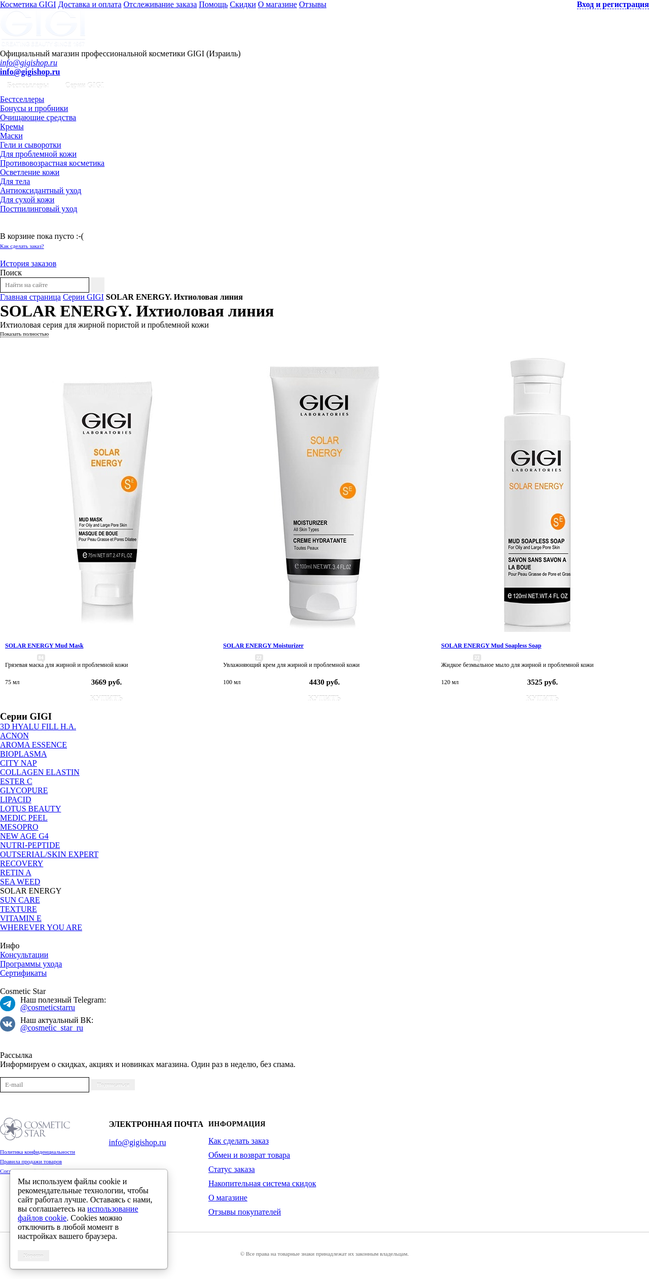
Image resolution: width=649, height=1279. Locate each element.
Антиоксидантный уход (40, 190)
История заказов (28, 263)
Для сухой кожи (27, 199)
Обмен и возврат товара (249, 1155)
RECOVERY (21, 863)
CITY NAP (18, 763)
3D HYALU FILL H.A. (38, 726)
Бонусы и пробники (34, 108)
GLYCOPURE (24, 790)
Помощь (213, 4)
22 (259, 657)
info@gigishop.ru (28, 62)
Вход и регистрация (613, 4)
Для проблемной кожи (38, 154)
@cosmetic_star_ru (51, 1027)
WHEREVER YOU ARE (41, 927)
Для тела (15, 181)
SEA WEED (20, 881)
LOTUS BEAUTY (30, 808)
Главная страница (30, 297)
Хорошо (33, 1256)
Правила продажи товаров (31, 1161)
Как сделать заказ (238, 1140)
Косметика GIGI (28, 4)
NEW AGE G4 (24, 836)
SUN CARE (20, 900)
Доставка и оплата (90, 4)
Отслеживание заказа (160, 4)
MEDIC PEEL (24, 817)
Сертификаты (23, 973)
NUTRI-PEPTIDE (30, 845)
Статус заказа (231, 1169)
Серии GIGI (84, 85)
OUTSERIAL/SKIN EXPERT (49, 854)
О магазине (277, 4)
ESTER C (16, 781)
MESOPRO (19, 827)
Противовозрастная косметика (52, 163)
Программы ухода (31, 964)
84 (41, 657)
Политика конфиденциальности (37, 1152)
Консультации (24, 954)
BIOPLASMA (23, 754)
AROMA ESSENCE (33, 744)
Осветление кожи (29, 172)
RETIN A (15, 872)
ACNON (14, 735)
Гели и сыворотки (30, 144)
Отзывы (313, 4)
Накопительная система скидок (262, 1183)
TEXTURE (18, 909)
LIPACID (15, 799)
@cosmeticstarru (47, 1007)
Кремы (12, 126)
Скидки (243, 4)
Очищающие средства (38, 117)
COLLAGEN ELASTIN (40, 772)
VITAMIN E (21, 918)
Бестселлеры (28, 85)
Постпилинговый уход (38, 208)
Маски (11, 135)
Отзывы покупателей (244, 1211)
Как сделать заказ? (22, 246)
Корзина (14, 227)
